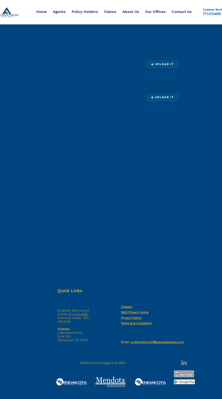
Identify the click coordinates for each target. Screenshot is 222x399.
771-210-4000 (212, 13)
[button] (162, 97)
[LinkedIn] (184, 362)
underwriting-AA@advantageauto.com (157, 342)
